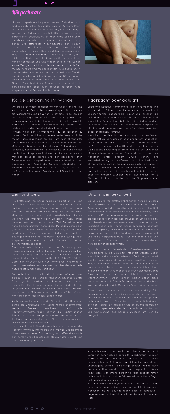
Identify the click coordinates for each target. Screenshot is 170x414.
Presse (77, 408)
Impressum (89, 408)
